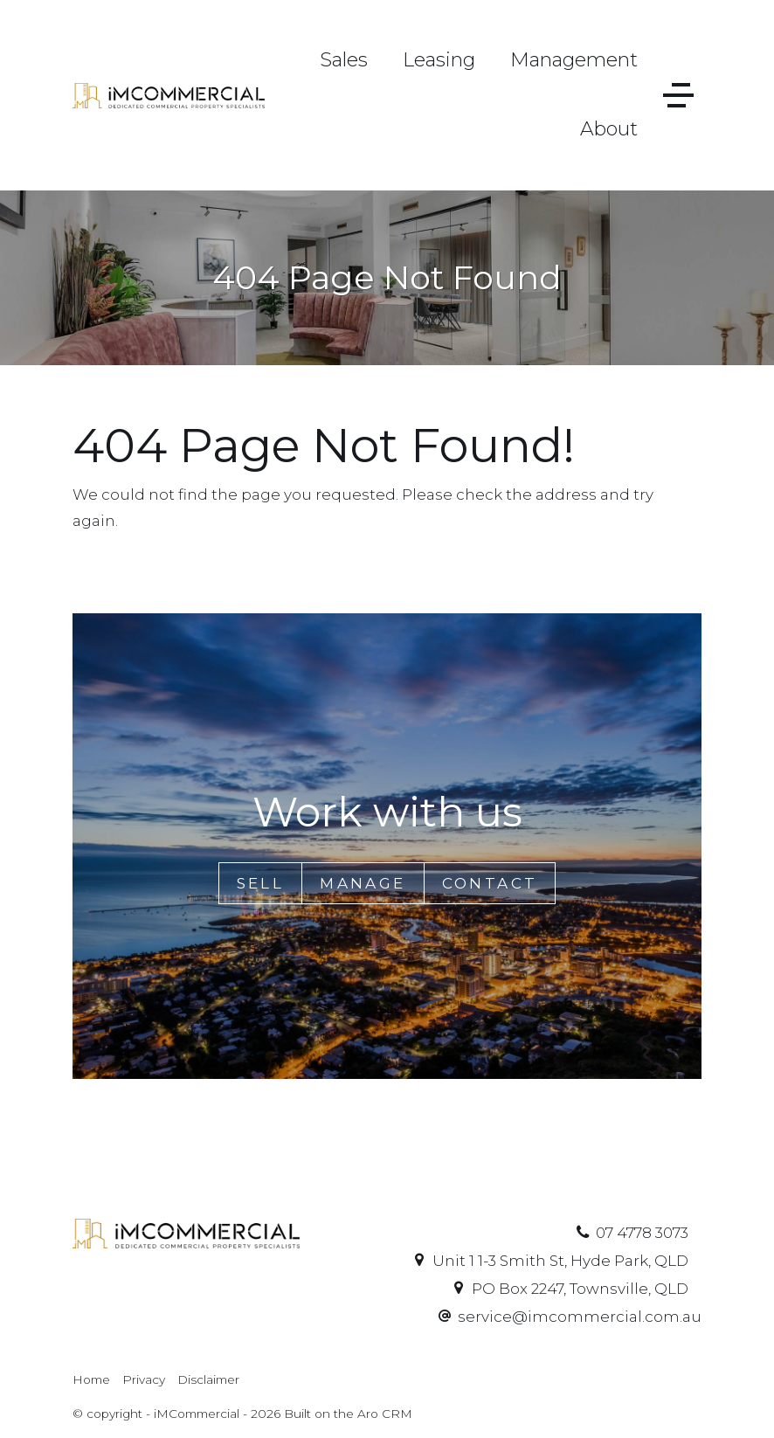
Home (91, 1379)
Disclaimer (208, 1379)
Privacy (143, 1379)
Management (574, 60)
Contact (490, 883)
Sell (261, 883)
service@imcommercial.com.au (579, 1316)
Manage (362, 883)
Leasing (439, 60)
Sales (344, 60)
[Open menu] (678, 95)
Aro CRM (384, 1414)
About (609, 129)
